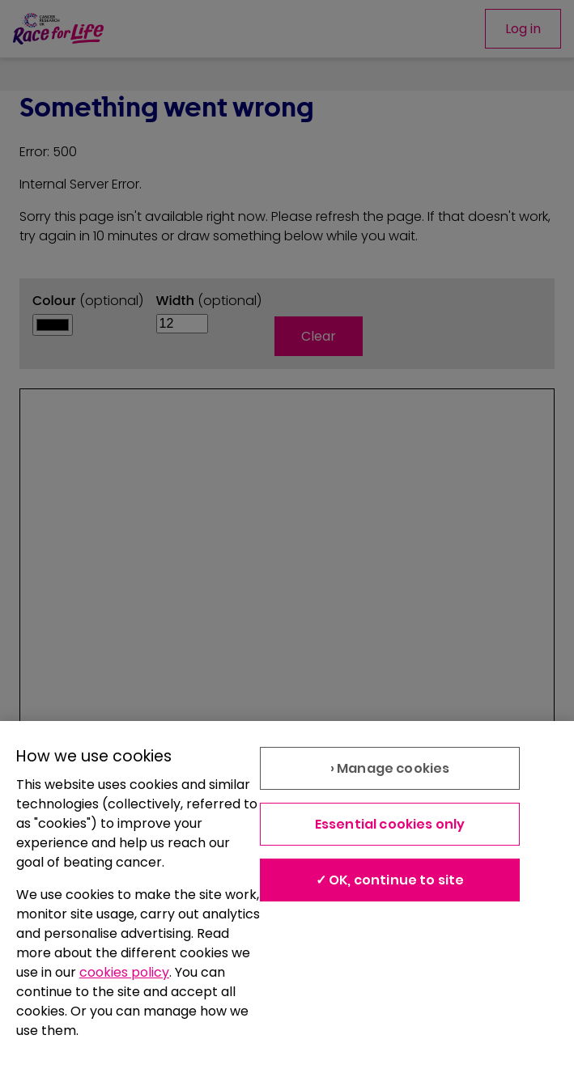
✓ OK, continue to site (390, 880)
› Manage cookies (390, 768)
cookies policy (124, 972)
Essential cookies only (390, 824)
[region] (287, 905)
